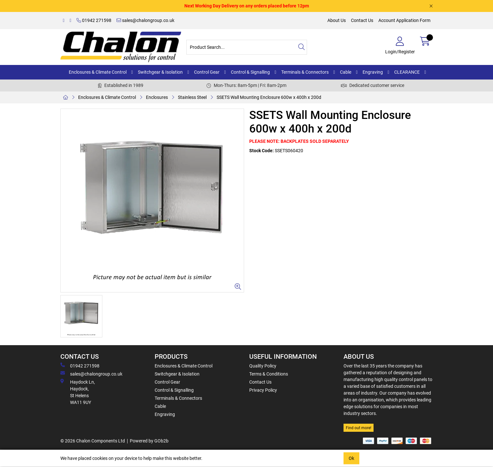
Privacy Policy (263, 390)
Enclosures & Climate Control (98, 72)
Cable (345, 72)
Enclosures (157, 97)
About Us (336, 20)
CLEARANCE (407, 72)
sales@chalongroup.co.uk (145, 20)
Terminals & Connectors (305, 72)
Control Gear (207, 72)
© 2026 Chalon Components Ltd (92, 440)
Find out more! (358, 428)
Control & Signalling (250, 72)
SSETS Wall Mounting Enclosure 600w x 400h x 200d (269, 97)
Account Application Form (404, 20)
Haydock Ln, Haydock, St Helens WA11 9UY (77, 392)
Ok (351, 458)
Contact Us (362, 20)
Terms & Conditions (268, 374)
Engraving (373, 72)
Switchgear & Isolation (160, 72)
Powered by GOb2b (149, 440)
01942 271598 (94, 20)
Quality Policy (262, 365)
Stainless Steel (192, 97)
